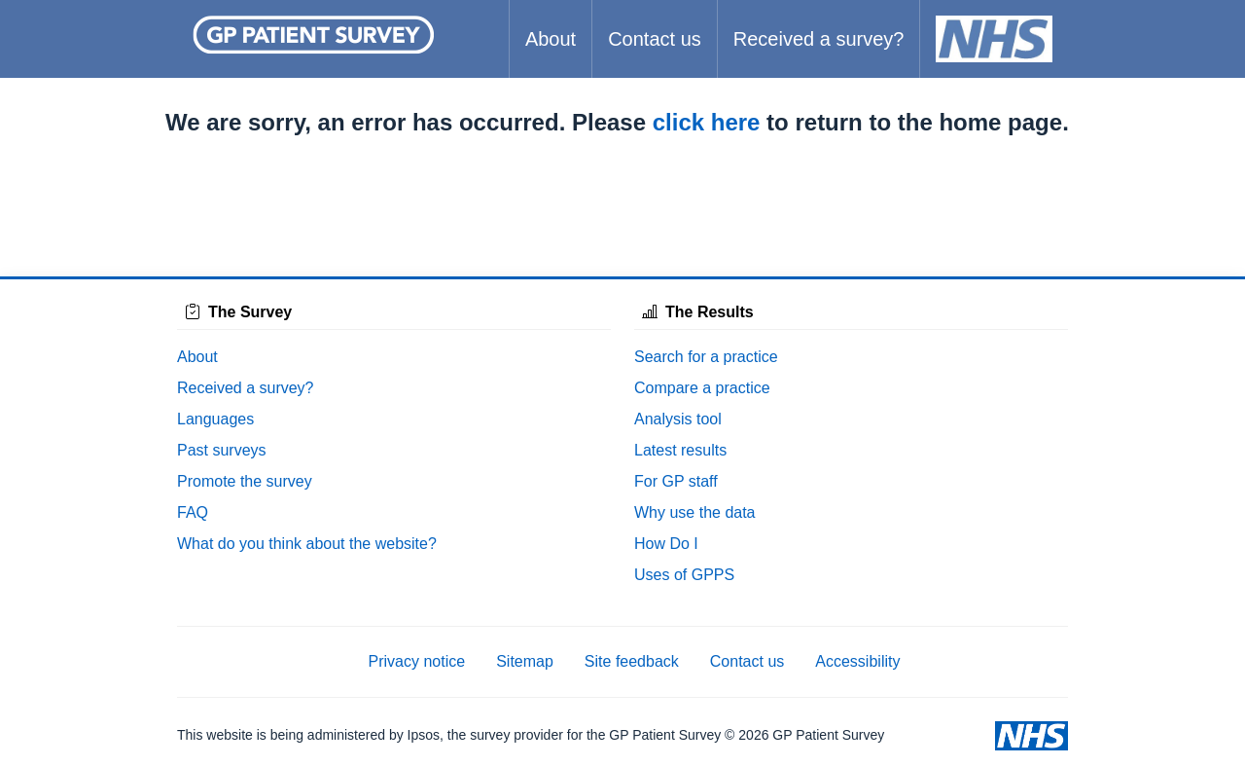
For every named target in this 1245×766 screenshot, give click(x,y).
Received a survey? (819, 39)
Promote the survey (244, 481)
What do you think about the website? (307, 543)
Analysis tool (678, 419)
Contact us (654, 39)
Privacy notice (417, 661)
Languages (215, 419)
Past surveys (222, 450)
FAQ (192, 512)
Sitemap (524, 661)
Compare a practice (702, 388)
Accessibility (857, 661)
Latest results (680, 450)
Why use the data (695, 512)
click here (707, 122)
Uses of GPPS (684, 574)
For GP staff (676, 481)
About (550, 39)
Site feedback (632, 661)
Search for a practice (706, 356)
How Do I (666, 543)
